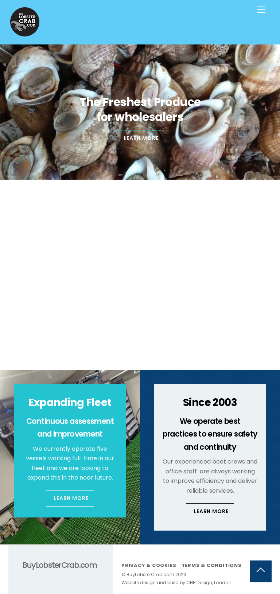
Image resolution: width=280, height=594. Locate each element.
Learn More (71, 498)
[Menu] (261, 10)
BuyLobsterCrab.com (150, 574)
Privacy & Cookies (148, 565)
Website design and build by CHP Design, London (176, 582)
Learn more (141, 138)
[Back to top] (261, 571)
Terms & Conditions (212, 565)
